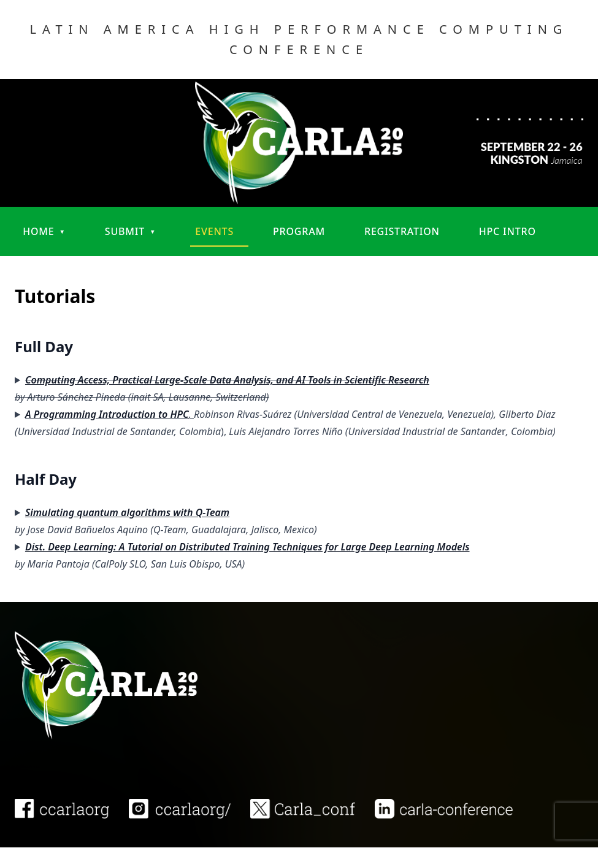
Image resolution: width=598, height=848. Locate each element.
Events (214, 231)
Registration (402, 231)
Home (38, 231)
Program (299, 231)
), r (285, 422)
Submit (125, 231)
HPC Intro (507, 231)
